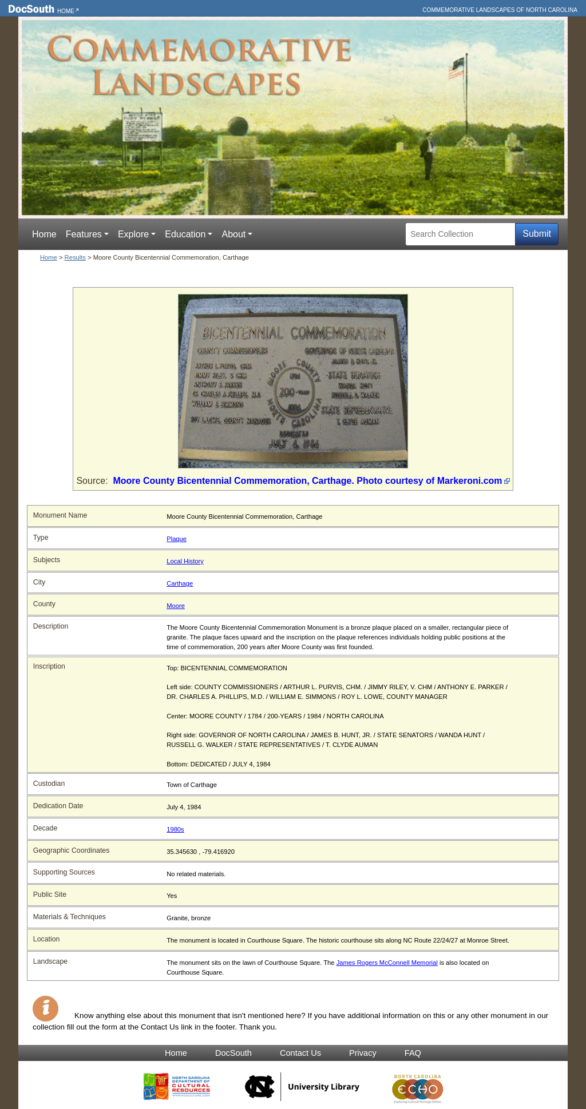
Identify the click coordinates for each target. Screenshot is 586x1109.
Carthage (180, 583)
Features (84, 234)
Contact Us (300, 1053)
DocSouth (233, 1053)
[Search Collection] (460, 234)
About (233, 234)
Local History (185, 561)
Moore (176, 605)
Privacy (363, 1053)
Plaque (177, 538)
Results (75, 257)
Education (185, 234)
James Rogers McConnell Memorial (387, 962)
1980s (175, 829)
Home (65, 11)
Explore (133, 234)
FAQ (413, 1053)
